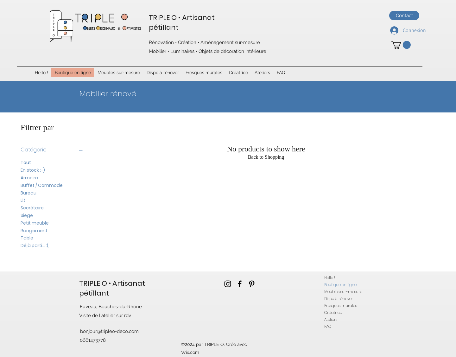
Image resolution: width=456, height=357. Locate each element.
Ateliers (330, 319)
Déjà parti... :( (35, 245)
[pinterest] (251, 283)
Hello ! (329, 277)
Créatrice (333, 312)
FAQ (327, 326)
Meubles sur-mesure (343, 291)
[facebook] (239, 283)
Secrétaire (32, 207)
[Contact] (404, 15)
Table (27, 237)
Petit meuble (35, 223)
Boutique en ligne (340, 284)
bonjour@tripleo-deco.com (109, 331)
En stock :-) (33, 170)
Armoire (29, 177)
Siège (27, 215)
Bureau (28, 192)
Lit (23, 200)
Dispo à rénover (338, 298)
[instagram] (227, 283)
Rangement (34, 230)
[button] (401, 45)
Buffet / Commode (42, 185)
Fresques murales (340, 305)
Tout (26, 162)
